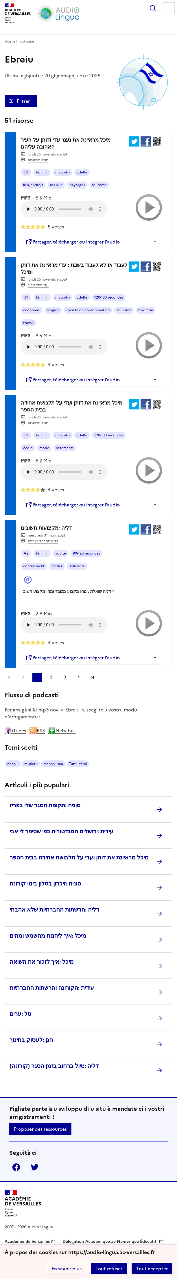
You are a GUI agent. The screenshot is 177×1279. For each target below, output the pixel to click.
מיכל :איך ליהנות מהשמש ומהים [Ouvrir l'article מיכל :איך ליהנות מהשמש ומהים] (48, 935)
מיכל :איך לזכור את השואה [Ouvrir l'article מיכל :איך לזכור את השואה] (42, 961)
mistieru (31, 763)
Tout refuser (108, 1268)
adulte (82, 172)
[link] (23, 677)
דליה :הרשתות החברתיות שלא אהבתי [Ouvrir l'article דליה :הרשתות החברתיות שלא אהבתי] (54, 909)
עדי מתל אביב (38, 285)
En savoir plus (66, 1268)
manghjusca (53, 763)
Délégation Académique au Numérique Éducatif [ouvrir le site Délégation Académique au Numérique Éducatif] (110, 1241)
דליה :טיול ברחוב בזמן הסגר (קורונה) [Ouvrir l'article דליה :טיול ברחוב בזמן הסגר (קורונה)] (54, 1066)
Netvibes (61, 730)
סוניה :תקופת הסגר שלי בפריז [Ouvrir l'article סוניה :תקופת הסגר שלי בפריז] (45, 805)
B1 (26, 172)
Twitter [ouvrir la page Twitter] (35, 1167)
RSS (37, 730)
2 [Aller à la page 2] (51, 677)
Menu (169, 8)
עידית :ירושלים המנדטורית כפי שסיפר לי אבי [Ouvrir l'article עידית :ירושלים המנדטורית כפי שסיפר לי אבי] (61, 831)
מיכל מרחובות (38, 160)
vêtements (64, 448)
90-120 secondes (86, 553)
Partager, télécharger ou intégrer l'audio (72, 241)
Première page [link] (9, 677)
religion (53, 310)
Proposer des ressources (40, 1129)
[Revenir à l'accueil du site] (23, 1203)
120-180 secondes (108, 297)
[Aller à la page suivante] (78, 677)
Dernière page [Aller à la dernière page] (92, 677)
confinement (34, 566)
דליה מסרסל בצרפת (43, 541)
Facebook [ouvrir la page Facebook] (16, 1167)
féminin (42, 172)
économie (31, 310)
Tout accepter (152, 1268)
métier (56, 566)
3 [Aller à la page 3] (65, 677)
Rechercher (152, 8)
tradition (145, 310)
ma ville (56, 185)
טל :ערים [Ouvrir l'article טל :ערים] (20, 1013)
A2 (26, 553)
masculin (62, 172)
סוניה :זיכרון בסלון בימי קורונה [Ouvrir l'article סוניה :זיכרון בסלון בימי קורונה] (45, 883)
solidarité (77, 566)
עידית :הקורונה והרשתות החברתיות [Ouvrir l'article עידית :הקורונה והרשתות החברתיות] (52, 987)
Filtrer (24, 101)
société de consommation (88, 310)
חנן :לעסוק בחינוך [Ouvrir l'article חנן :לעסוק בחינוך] (31, 1039)
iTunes (15, 730)
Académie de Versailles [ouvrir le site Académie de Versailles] (27, 1241)
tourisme (99, 185)
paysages (77, 185)
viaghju (13, 763)
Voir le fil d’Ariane (19, 41)
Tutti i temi (78, 763)
